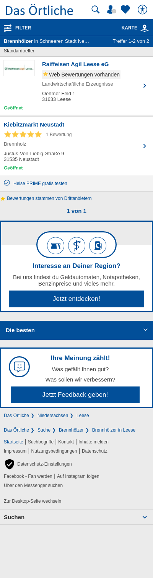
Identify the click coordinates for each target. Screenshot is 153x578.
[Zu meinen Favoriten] (126, 9)
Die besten (20, 330)
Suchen (14, 517)
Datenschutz (94, 451)
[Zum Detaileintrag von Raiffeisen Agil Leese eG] (76, 85)
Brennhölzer (71, 430)
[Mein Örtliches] (113, 9)
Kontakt (66, 442)
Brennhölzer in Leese (113, 430)
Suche (43, 430)
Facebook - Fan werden (28, 476)
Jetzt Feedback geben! (75, 394)
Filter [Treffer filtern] (23, 28)
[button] (38, 464)
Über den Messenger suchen (33, 485)
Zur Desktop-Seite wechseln (32, 501)
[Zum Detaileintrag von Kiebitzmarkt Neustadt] (76, 146)
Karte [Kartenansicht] (135, 28)
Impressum (15, 451)
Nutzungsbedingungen (54, 451)
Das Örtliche (16, 415)
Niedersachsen (52, 415)
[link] (144, 28)
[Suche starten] (95, 9)
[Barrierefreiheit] (143, 9)
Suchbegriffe (41, 442)
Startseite (13, 442)
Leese (82, 415)
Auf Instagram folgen (78, 476)
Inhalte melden (93, 442)
